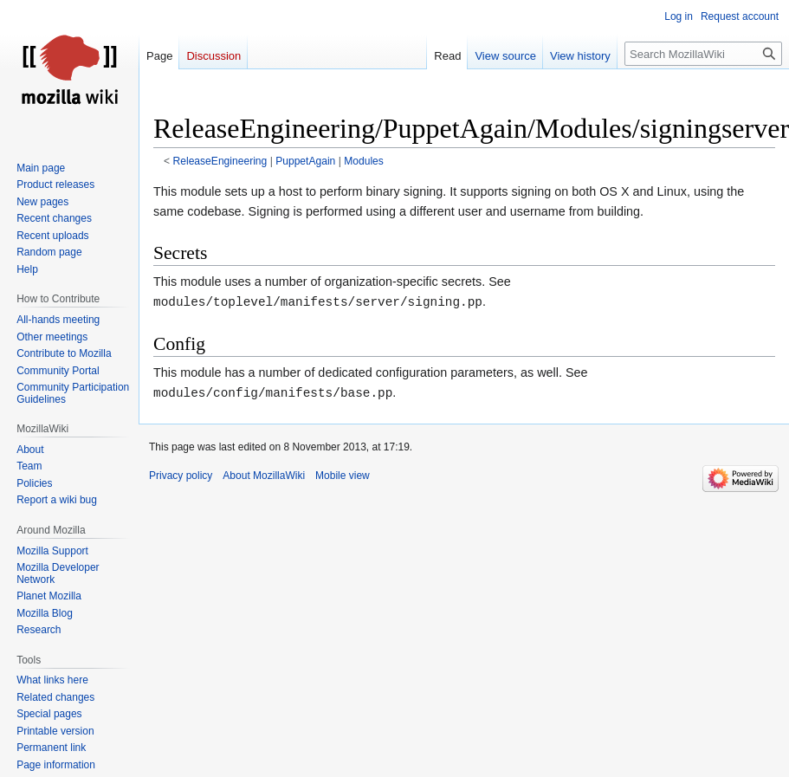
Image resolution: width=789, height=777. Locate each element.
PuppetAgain (305, 161)
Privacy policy (180, 475)
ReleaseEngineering (220, 161)
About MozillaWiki (264, 475)
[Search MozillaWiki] (703, 54)
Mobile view (342, 475)
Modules (364, 161)
